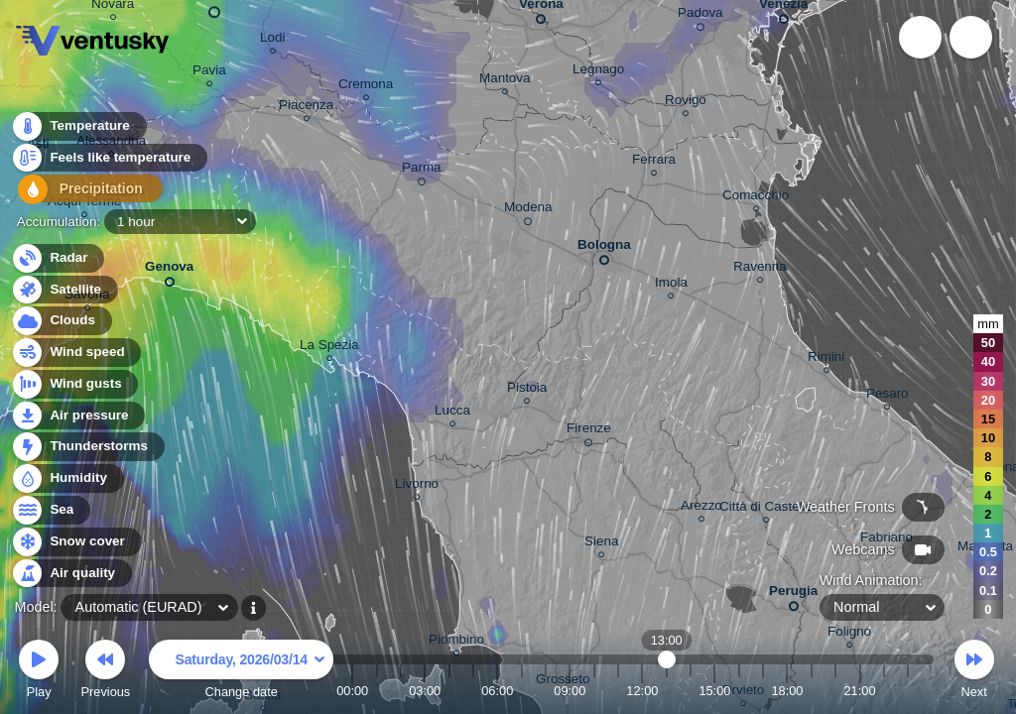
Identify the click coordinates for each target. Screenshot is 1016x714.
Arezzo (701, 508)
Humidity (67, 478)
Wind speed (76, 352)
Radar (57, 258)
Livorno (417, 486)
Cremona (365, 86)
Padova (700, 16)
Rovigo (685, 102)
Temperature (78, 128)
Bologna (604, 248)
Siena (601, 544)
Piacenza (306, 107)
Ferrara (654, 162)
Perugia (793, 594)
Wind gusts (74, 384)
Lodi (272, 40)
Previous (105, 672)
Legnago (598, 71)
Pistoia (527, 390)
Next (974, 672)
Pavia (209, 72)
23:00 (908, 690)
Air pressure (78, 416)
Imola (671, 285)
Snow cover (76, 542)
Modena (528, 210)
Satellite (64, 290)
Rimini (826, 359)
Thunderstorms (87, 446)
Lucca (452, 413)
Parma (422, 170)
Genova (169, 270)
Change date (241, 672)
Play (39, 672)
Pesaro (887, 396)
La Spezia (329, 347)
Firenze (589, 431)
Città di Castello (766, 509)
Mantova (505, 80)
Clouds (61, 320)
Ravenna (760, 269)
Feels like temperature (108, 160)
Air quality (71, 573)
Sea (50, 510)
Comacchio (755, 197)
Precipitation (79, 192)
